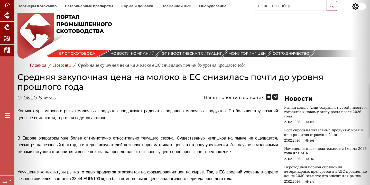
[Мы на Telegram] (275, 97)
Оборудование (212, 6)
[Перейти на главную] (7, 5)
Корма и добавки (137, 6)
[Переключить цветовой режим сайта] (359, 6)
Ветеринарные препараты (89, 6)
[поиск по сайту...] (291, 6)
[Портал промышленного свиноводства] (7, 16)
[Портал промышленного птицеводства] (7, 27)
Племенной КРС (176, 6)
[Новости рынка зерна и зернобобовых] (7, 50)
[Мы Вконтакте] (268, 97)
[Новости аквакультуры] (7, 39)
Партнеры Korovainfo (37, 6)
